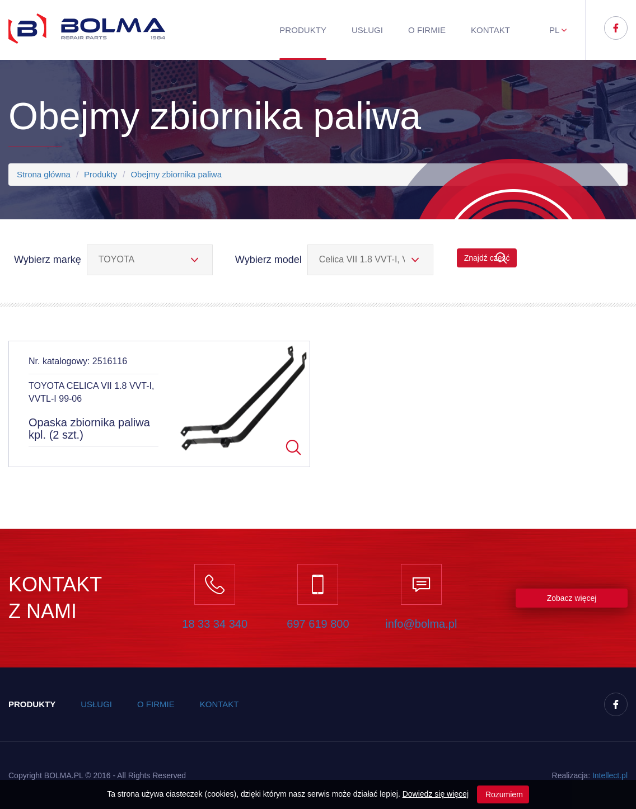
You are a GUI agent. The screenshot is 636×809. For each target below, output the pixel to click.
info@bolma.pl (421, 624)
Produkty (302, 30)
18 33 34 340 (214, 624)
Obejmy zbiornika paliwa (176, 174)
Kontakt (490, 30)
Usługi (367, 30)
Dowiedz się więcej (436, 793)
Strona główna (44, 174)
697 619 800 (318, 624)
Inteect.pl (610, 775)
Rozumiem (503, 794)
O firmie (427, 30)
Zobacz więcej (572, 598)
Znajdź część (487, 258)
